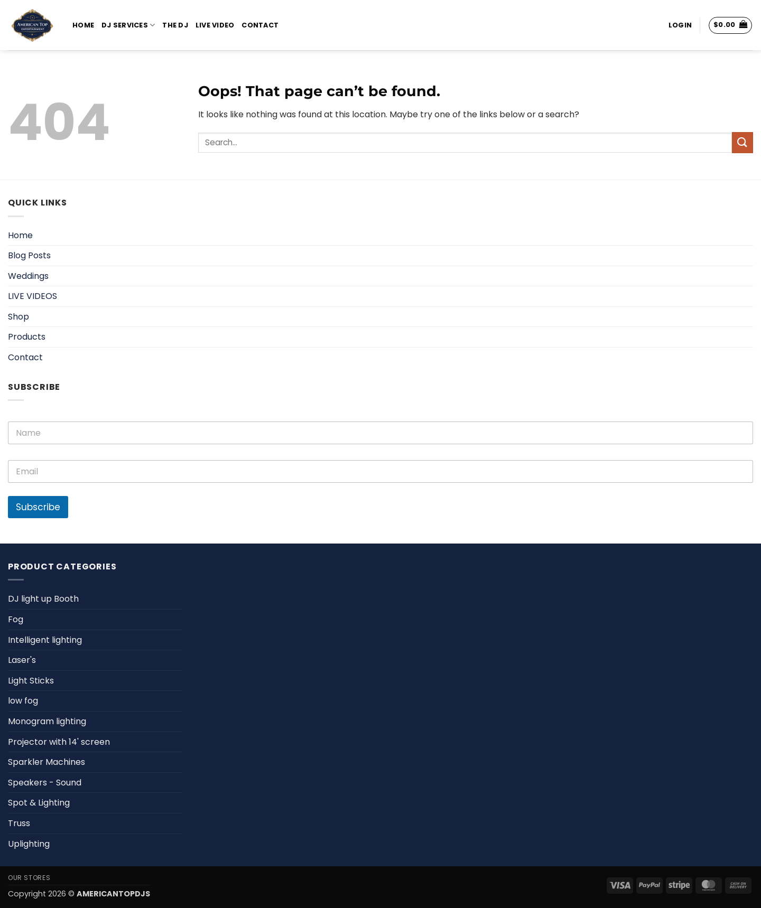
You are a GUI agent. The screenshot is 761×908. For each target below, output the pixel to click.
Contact (260, 25)
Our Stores (29, 877)
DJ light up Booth (43, 599)
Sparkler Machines (46, 762)
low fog (23, 701)
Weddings (28, 276)
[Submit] (742, 142)
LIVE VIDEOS (32, 296)
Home (83, 25)
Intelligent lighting (45, 640)
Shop (18, 317)
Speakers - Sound (44, 782)
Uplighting (29, 844)
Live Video (215, 25)
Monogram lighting (47, 721)
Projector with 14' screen (59, 742)
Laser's (22, 660)
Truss (19, 823)
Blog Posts (29, 255)
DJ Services (128, 25)
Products (26, 337)
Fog (15, 619)
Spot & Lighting (39, 803)
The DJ (175, 25)
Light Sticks (31, 681)
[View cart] (731, 25)
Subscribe (38, 507)
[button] (680, 25)
